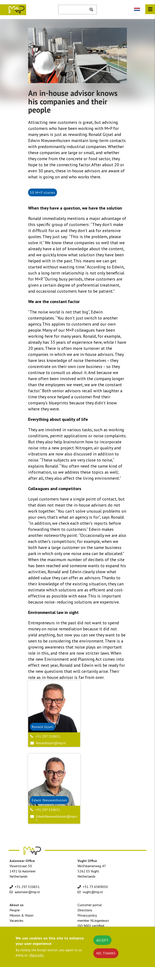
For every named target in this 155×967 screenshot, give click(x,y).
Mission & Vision (21, 915)
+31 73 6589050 (95, 887)
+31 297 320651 (47, 736)
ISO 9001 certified (91, 925)
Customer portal (90, 905)
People (15, 910)
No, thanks (105, 954)
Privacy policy (87, 915)
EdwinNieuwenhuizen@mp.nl (56, 818)
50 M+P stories (42, 192)
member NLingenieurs (93, 920)
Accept (102, 941)
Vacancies (16, 920)
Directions (85, 910)
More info (36, 956)
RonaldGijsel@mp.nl (51, 743)
